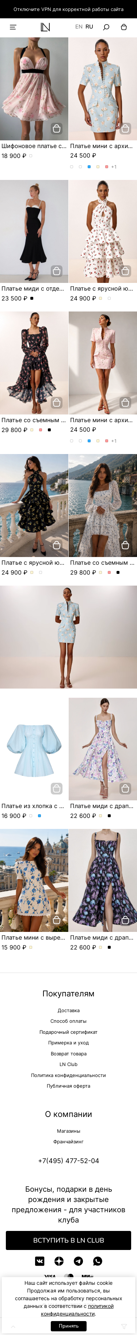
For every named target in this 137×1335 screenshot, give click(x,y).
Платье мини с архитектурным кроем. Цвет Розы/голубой (72, 167)
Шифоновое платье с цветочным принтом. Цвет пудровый (31, 156)
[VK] (39, 1261)
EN (79, 27)
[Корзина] (123, 27)
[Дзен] (59, 1261)
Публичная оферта (68, 1086)
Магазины (68, 1131)
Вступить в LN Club (68, 1240)
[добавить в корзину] (56, 128)
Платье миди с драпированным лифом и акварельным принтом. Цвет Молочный (100, 816)
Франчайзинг (68, 1141)
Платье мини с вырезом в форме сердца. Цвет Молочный (31, 948)
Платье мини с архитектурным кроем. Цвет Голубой (89, 167)
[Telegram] (78, 1261)
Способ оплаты (68, 1021)
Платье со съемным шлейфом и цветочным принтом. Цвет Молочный (32, 430)
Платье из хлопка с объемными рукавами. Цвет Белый (31, 816)
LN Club (68, 1064)
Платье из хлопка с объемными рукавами (62, 806)
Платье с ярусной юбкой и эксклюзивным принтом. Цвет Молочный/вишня (100, 299)
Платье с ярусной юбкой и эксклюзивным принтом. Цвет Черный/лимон (109, 299)
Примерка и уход (68, 1042)
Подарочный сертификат (68, 1032)
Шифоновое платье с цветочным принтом (62, 146)
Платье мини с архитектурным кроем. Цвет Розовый (107, 167)
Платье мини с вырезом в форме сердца (60, 937)
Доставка (69, 1010)
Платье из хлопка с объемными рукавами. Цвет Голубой (39, 816)
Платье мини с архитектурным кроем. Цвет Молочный (98, 167)
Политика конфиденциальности (68, 1075)
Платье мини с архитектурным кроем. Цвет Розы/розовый (80, 167)
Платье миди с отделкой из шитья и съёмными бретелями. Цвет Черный (32, 299)
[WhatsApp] (97, 1261)
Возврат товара (69, 1053)
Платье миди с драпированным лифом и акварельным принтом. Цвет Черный (109, 816)
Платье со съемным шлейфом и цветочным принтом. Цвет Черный (49, 430)
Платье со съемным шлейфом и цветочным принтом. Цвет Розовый (40, 430)
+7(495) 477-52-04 (68, 1161)
